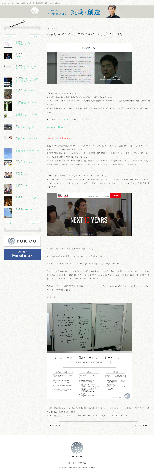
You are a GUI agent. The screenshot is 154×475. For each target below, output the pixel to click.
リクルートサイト (65, 119)
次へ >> (34, 36)
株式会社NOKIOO (77, 449)
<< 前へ (10, 36)
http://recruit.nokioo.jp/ (55, 127)
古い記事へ (56, 426)
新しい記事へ (141, 426)
